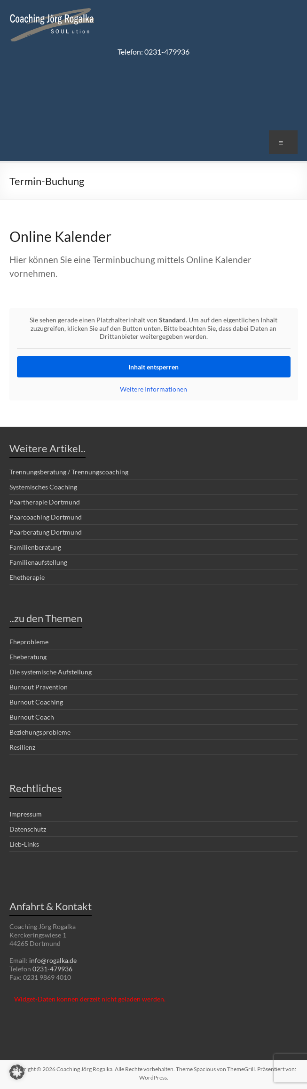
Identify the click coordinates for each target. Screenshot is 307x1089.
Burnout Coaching (36, 702)
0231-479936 (52, 969)
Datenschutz (27, 829)
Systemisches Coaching (43, 487)
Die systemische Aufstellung (50, 672)
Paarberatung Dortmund (45, 532)
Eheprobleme (28, 642)
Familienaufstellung (38, 562)
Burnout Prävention (38, 687)
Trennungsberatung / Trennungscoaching (68, 472)
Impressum (25, 814)
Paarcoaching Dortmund (45, 517)
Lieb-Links (24, 844)
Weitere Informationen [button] (153, 388)
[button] (17, 1072)
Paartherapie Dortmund (44, 502)
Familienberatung (35, 547)
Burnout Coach (31, 717)
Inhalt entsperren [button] (153, 366)
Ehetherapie (27, 577)
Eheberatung (28, 657)
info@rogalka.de (53, 960)
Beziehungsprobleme (40, 732)
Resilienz (22, 747)
